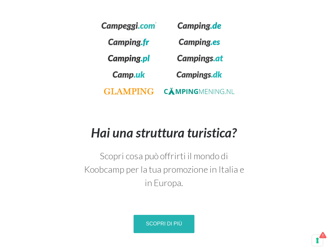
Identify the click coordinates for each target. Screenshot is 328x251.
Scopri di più (164, 223)
